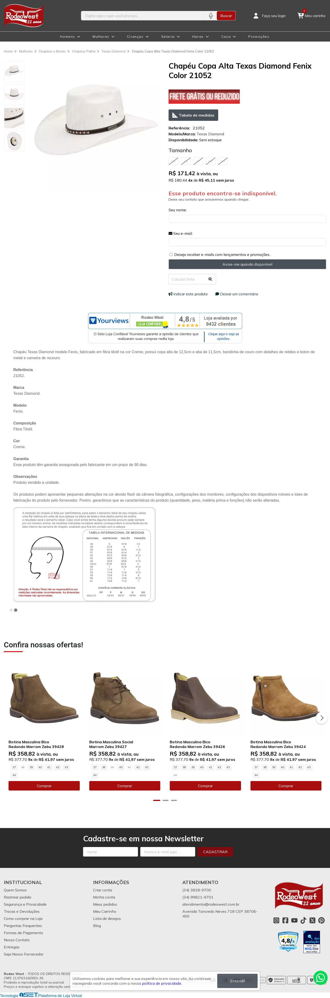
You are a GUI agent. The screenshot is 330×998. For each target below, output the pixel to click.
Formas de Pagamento (23, 932)
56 (186, 161)
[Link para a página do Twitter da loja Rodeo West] (312, 920)
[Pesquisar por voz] (211, 15)
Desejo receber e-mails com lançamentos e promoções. (222, 254)
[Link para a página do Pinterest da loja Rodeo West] (321, 920)
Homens (67, 36)
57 (198, 161)
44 (14, 775)
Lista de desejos (107, 918)
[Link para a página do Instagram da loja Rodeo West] (276, 920)
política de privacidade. (162, 983)
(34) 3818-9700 (196, 890)
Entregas (11, 947)
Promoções (258, 36)
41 (49, 767)
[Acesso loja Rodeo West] (269, 15)
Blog (97, 925)
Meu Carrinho (104, 911)
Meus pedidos (105, 904)
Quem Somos (15, 890)
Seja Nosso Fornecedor (23, 954)
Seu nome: (178, 209)
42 (57, 767)
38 (103, 767)
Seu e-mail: (181, 233)
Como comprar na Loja (23, 918)
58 (210, 161)
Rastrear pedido (17, 897)
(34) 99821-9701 (197, 897)
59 (223, 161)
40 (40, 767)
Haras (198, 36)
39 (31, 767)
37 (14, 767)
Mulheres (101, 36)
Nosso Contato (17, 939)
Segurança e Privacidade (25, 904)
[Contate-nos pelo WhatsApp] (320, 978)
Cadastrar (215, 851)
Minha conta (104, 897)
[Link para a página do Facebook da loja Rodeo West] (285, 920)
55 (173, 161)
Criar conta (102, 890)
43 (66, 767)
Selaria (168, 36)
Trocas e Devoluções (22, 911)
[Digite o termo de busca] (143, 15)
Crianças (135, 36)
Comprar (44, 785)
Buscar (226, 15)
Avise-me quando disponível (247, 264)
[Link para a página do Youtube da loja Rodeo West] (294, 920)
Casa (226, 36)
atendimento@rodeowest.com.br (210, 904)
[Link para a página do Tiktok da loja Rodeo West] (303, 920)
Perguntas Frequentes (23, 925)
